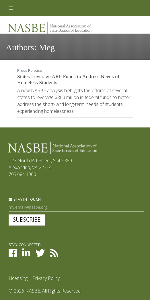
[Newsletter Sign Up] (76, 207)
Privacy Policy (46, 278)
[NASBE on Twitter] (40, 254)
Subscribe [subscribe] (27, 219)
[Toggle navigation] (11, 8)
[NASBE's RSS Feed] (54, 254)
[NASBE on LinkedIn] (26, 254)
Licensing (18, 278)
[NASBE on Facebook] (13, 254)
